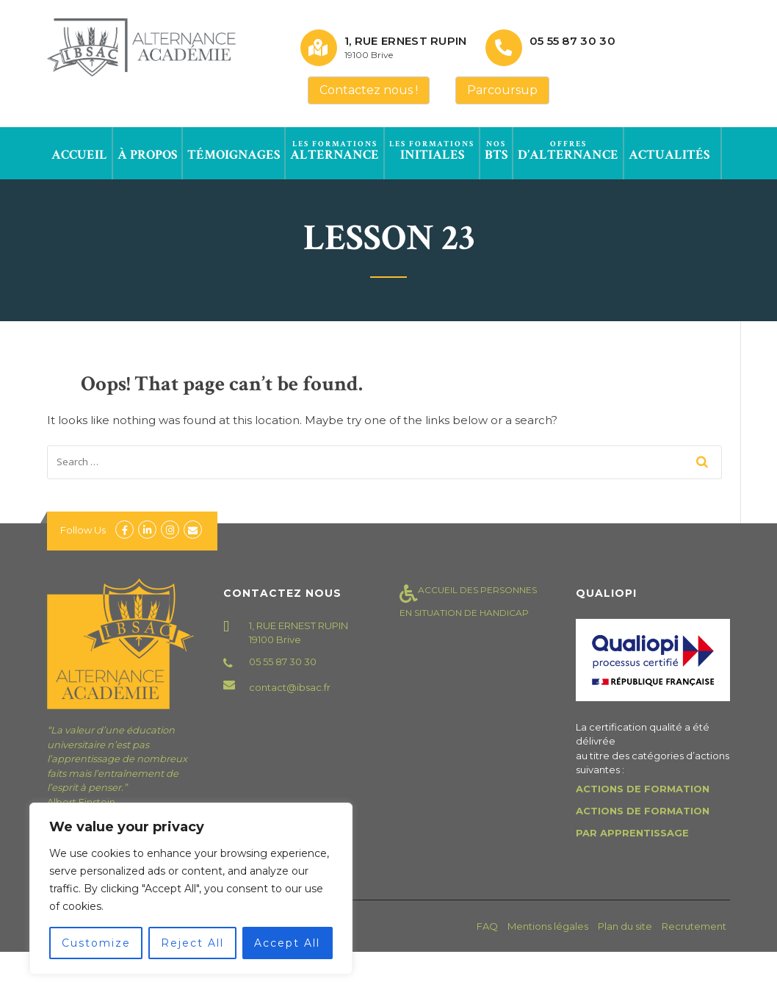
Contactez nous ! (368, 90)
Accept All (287, 943)
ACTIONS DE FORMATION (642, 789)
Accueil (79, 150)
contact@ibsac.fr (289, 687)
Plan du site (625, 926)
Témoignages (233, 150)
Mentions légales (547, 926)
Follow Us (83, 530)
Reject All (192, 943)
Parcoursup (502, 90)
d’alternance (568, 150)
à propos (147, 150)
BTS (496, 150)
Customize (96, 943)
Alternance (334, 150)
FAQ (487, 926)
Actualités (669, 150)
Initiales (431, 150)
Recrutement (694, 926)
